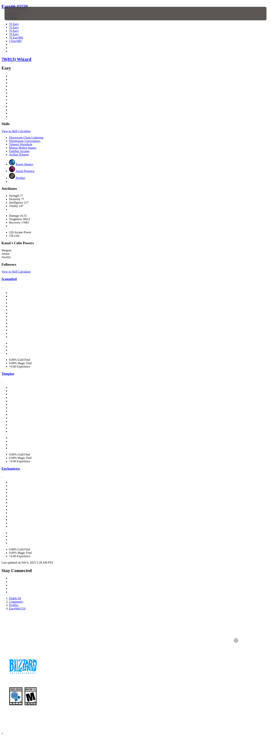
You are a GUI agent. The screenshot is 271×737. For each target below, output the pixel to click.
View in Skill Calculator (16, 131)
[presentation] (18, 13)
